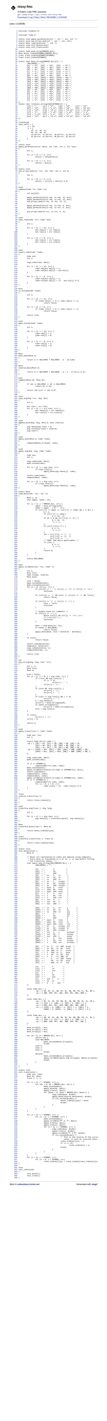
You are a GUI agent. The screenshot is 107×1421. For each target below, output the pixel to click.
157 (14, 411)
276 (14, 701)
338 (14, 852)
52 (14, 156)
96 (14, 263)
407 (14, 1020)
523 (14, 1303)
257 (14, 655)
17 (14, 70)
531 (14, 1322)
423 (14, 1059)
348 (14, 877)
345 (14, 869)
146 (14, 385)
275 (14, 699)
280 (14, 711)
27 (14, 95)
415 (14, 1040)
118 (14, 316)
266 (14, 677)
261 (14, 665)
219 (14, 562)
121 (14, 324)
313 (14, 791)
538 (14, 1339)
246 (14, 628)
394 (14, 989)
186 (14, 482)
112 (14, 302)
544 (14, 1354)
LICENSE (62, 18)
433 (14, 1084)
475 (14, 1186)
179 (14, 465)
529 (14, 1317)
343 (14, 864)
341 (14, 860)
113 (14, 304)
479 (14, 1196)
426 (14, 1067)
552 (14, 1373)
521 (14, 1298)
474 (14, 1183)
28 (14, 97)
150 (14, 394)
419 (14, 1049)
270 (14, 687)
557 (14, 1386)
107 (14, 290)
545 (14, 1356)
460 (14, 1149)
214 (14, 550)
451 (14, 1127)
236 (14, 604)
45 (14, 139)
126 (14, 336)
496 (14, 1237)
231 (14, 592)
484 (14, 1208)
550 (14, 1369)
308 (14, 779)
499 (14, 1244)
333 (14, 840)
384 (14, 964)
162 (14, 424)
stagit (94, 1414)
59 (14, 173)
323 (14, 816)
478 (14, 1193)
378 (14, 950)
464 (14, 1159)
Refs (43, 18)
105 (14, 285)
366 (14, 920)
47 (14, 143)
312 (14, 789)
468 (14, 1169)
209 (14, 538)
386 (14, 969)
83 (14, 231)
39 (14, 124)
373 (14, 937)
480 (14, 1198)
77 (14, 217)
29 (14, 100)
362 (14, 911)
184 (14, 477)
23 (14, 85)
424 (14, 1062)
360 (14, 906)
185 (14, 480)
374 (14, 940)
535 (14, 1332)
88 (14, 243)
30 (14, 102)
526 (14, 1310)
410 (14, 1028)
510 (14, 1271)
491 (14, 1225)
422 (14, 1057)
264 (14, 672)
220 (14, 565)
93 (14, 256)
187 (14, 484)
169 (14, 441)
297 (14, 752)
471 (14, 1176)
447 (14, 1118)
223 (14, 572)
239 (14, 611)
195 (14, 504)
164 (14, 428)
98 (14, 268)
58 (14, 170)
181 (14, 470)
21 (14, 80)
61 (14, 178)
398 (14, 998)
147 (14, 387)
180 (14, 467)
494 (14, 1232)
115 (14, 309)
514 (14, 1281)
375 (14, 942)
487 (14, 1215)
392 (14, 984)
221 (14, 567)
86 (14, 238)
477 (14, 1191)
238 (14, 609)
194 (14, 502)
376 (14, 945)
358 (14, 901)
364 (14, 916)
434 (14, 1086)
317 (14, 801)
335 (14, 845)
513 (14, 1278)
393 (14, 986)
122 (14, 326)
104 (14, 282)
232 (14, 594)
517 (14, 1288)
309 (14, 782)
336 (14, 847)
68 (14, 195)
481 (14, 1201)
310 (14, 784)
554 (14, 1378)
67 (14, 192)
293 (14, 743)
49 (14, 148)
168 (14, 438)
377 (14, 947)
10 (14, 53)
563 (14, 1400)
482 (14, 1203)
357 (14, 898)
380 (14, 955)
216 (14, 555)
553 (14, 1376)
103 (14, 280)
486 (14, 1213)
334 (14, 842)
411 (14, 1030)
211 (14, 543)
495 (14, 1235)
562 (14, 1398)
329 (14, 830)
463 (14, 1157)
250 (14, 638)
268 (14, 682)
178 (14, 463)
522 (14, 1300)
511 (14, 1274)
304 (14, 769)
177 (14, 460)
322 (14, 813)
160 (14, 419)
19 (14, 75)
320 (14, 808)
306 (14, 774)
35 (14, 114)
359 (14, 903)
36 (14, 117)
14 (14, 63)
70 (14, 199)
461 (14, 1152)
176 (14, 458)
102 (14, 277)
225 (14, 577)
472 (14, 1179)
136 (14, 360)
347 (14, 874)
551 (14, 1371)
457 (14, 1142)
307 (14, 777)
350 (14, 881)
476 (14, 1188)
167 (14, 436)
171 (14, 445)
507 (14, 1264)
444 (14, 1110)
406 (14, 1018)
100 (14, 273)
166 (14, 433)
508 (14, 1266)
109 (14, 294)
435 (14, 1088)
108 (14, 292)
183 (14, 475)
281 (14, 713)
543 (14, 1352)
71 (14, 202)
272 (14, 691)
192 (14, 497)
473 (14, 1181)
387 (14, 972)
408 (14, 1023)
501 (14, 1249)
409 (14, 1025)
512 (14, 1276)
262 (14, 667)
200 (14, 516)
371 (14, 933)
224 (14, 575)
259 (14, 660)
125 (14, 333)
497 (14, 1239)
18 (14, 73)
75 (14, 212)
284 (14, 721)
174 (14, 453)
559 (14, 1390)
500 (14, 1247)
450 (14, 1125)
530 (14, 1320)
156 (14, 409)
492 (14, 1227)
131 (14, 348)
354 (14, 891)
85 (14, 236)
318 (14, 804)
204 (14, 526)
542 (14, 1349)
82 (14, 229)
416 (14, 1042)
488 (14, 1218)
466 (14, 1164)
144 (14, 380)
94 (14, 258)
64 (14, 185)
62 (14, 180)
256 (14, 653)
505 (14, 1259)
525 (14, 1308)
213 (14, 548)
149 (14, 392)
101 (14, 275)
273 (14, 694)
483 (14, 1205)
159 (14, 416)
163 (14, 426)
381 (14, 957)
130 (14, 346)
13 (14, 61)
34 (14, 112)
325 (14, 821)
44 (14, 136)
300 (14, 760)
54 (14, 161)
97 (14, 265)
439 (14, 1098)
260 (14, 662)
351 (14, 884)
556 (14, 1383)
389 (14, 976)
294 (14, 745)
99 (14, 270)
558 (14, 1388)
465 (14, 1162)
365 (14, 918)
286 (14, 726)
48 (14, 146)
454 (14, 1135)
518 (14, 1291)
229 (14, 587)
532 (14, 1325)
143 (14, 377)
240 (14, 614)
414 (14, 1037)
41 (14, 129)
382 (14, 959)
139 (14, 368)
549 (14, 1366)
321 (14, 811)
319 (14, 806)
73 (14, 207)
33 (14, 109)
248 (14, 633)
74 (14, 209)
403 (14, 1011)
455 (14, 1137)
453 (14, 1132)
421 (14, 1054)
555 (14, 1381)
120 (14, 321)
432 (14, 1081)
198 (14, 511)
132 (14, 350)
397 (14, 996)
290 (14, 735)
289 (14, 733)
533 (14, 1327)
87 (14, 241)
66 (14, 190)
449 (14, 1123)
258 (14, 657)
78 (14, 219)
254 (14, 648)
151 (14, 397)
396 (14, 993)
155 (14, 407)
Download (22, 18)
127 (14, 338)
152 (14, 399)
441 (14, 1103)
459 (14, 1147)
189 (14, 489)
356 (14, 896)
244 (14, 623)
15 (14, 66)
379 (14, 952)
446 (14, 1115)
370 (14, 930)
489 (14, 1220)
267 (14, 679)
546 (14, 1359)
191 (14, 494)
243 (14, 621)
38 (14, 122)
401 (14, 1006)
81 (14, 226)
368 (14, 925)
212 (14, 545)
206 (14, 531)
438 (14, 1096)
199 (14, 514)
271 (14, 689)
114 (14, 307)
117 (14, 314)
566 (14, 1408)
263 (14, 670)
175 (14, 455)
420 (14, 1052)
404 (14, 1013)
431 (14, 1079)
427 (14, 1069)
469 (14, 1171)
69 (14, 197)
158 (14, 414)
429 (14, 1074)
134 (14, 355)
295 (14, 747)
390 (14, 979)
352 (14, 886)
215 (14, 553)
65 (14, 187)
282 (14, 716)
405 (14, 1015)
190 (14, 492)
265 (14, 674)
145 (14, 382)
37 (14, 119)
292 (14, 740)
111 (14, 299)
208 (14, 536)
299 (14, 757)
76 (14, 214)
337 (14, 850)
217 (14, 558)
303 (14, 767)
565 (14, 1405)
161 (14, 421)
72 (14, 204)
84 (14, 234)
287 (14, 728)
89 (14, 246)
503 (14, 1254)
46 (14, 141)
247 (14, 631)
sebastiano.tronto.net (28, 1414)
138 (14, 365)
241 (14, 616)
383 (14, 962)
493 (14, 1230)
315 (14, 796)
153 (14, 402)
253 (14, 645)
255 (14, 650)
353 (14, 889)
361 (14, 908)
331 (14, 835)
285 (14, 723)
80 (14, 224)
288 (14, 730)
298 (14, 755)
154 (14, 404)
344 (14, 867)
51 (14, 153)
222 (14, 570)
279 (14, 709)
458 (14, 1144)
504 (14, 1257)
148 (14, 389)
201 (14, 519)
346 (14, 872)
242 (14, 618)
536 (14, 1334)
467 (14, 1166)
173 (14, 450)
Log (31, 18)
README (51, 18)
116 (14, 312)
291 (14, 738)
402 (14, 1008)
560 (14, 1393)
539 (14, 1342)
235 (14, 601)
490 (14, 1222)
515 (14, 1283)
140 (14, 370)
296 (14, 750)
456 (14, 1140)
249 (14, 635)
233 (14, 596)
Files (36, 18)
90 (14, 248)
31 (14, 105)
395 (14, 991)
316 (14, 799)
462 (14, 1154)
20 (14, 78)
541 (14, 1347)
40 (14, 126)
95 (14, 260)
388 (14, 974)
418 (14, 1047)
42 (14, 131)
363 (14, 913)
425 (14, 1064)
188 (14, 487)
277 (14, 704)
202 (14, 521)
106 (14, 287)
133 (14, 353)
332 (14, 838)
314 (14, 794)
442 (14, 1106)
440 (14, 1101)
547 (14, 1361)
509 (14, 1269)
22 (14, 83)
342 (14, 862)
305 (14, 772)
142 (14, 375)
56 (14, 165)
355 (14, 894)
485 (14, 1210)
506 (14, 1261)
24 (14, 87)
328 (14, 828)
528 (14, 1315)
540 (14, 1344)
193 (14, 499)
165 (14, 431)
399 (14, 1001)
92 (14, 253)
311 (14, 786)
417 (14, 1045)
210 (14, 540)
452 (14, 1130)
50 (14, 151)
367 (14, 923)
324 (14, 818)
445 (14, 1113)
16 (14, 68)
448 (14, 1120)
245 (14, 626)
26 (14, 92)
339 (14, 855)
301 (14, 762)
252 (14, 643)
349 (14, 879)
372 (14, 935)
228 (14, 584)
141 (14, 372)
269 (14, 684)
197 (14, 509)
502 (14, 1252)
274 (14, 696)
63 (14, 182)
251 (14, 640)
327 (14, 825)
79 (14, 221)
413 (14, 1035)
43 (14, 134)
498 (14, 1242)
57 (14, 168)
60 (14, 175)
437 (14, 1093)
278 (14, 706)
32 (14, 107)
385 (14, 967)
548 (14, 1364)
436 (14, 1091)
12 (14, 58)
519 (14, 1293)
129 (14, 343)
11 (14, 56)
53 (14, 158)
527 (14, 1313)
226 (14, 579)
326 (14, 823)
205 (14, 528)
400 (14, 1003)
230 (14, 589)
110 (14, 297)
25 (14, 90)
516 (14, 1286)
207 (14, 533)
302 (14, 765)
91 (14, 251)
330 (14, 833)
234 (14, 599)
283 (14, 718)
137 (14, 363)
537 (14, 1337)
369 (14, 928)
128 (14, 341)
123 (14, 329)
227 (14, 582)
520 (14, 1295)
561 (14, 1395)
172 (14, 448)
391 (14, 981)
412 (14, 1032)
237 (14, 606)
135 (14, 358)
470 (14, 1174)
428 (14, 1071)
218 (14, 560)
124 (14, 331)
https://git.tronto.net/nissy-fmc (45, 15)
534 (14, 1330)
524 (14, 1305)
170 (14, 443)
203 (14, 523)
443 (14, 1108)
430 (14, 1076)
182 (14, 472)
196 (14, 506)
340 (14, 857)
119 (14, 319)
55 (14, 163)
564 (14, 1403)
